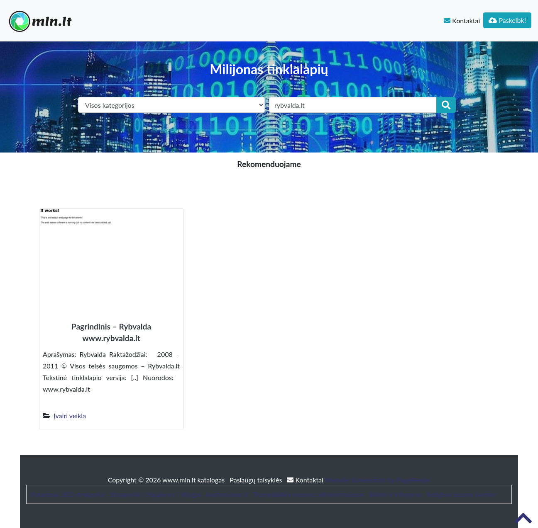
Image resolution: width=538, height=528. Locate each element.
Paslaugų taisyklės (257, 480)
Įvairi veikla (70, 415)
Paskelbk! (507, 20)
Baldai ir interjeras (395, 494)
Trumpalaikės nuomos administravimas (308, 494)
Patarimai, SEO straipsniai (68, 494)
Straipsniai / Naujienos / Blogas (155, 494)
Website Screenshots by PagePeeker (377, 480)
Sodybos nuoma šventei (460, 494)
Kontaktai (462, 20)
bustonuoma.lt (227, 494)
